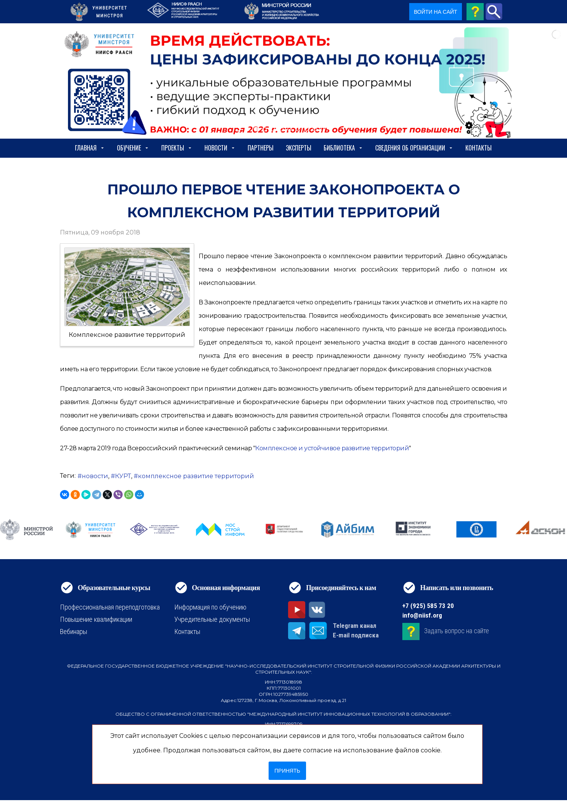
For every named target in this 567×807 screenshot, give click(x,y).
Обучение (133, 148)
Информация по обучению (210, 607)
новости (95, 476)
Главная (90, 148)
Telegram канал (354, 625)
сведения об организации (414, 148)
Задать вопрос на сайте (456, 631)
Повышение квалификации (96, 619)
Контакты (478, 147)
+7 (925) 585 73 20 (428, 606)
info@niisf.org (422, 615)
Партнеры (261, 147)
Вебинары (73, 631)
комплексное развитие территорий (196, 476)
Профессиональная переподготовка (110, 607)
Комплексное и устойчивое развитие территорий (332, 448)
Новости (219, 148)
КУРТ (123, 476)
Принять (287, 771)
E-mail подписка (356, 635)
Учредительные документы (212, 619)
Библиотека (343, 148)
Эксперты (298, 147)
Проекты (176, 148)
